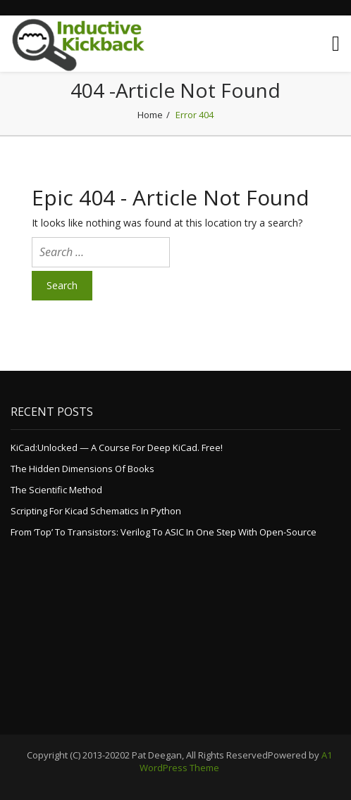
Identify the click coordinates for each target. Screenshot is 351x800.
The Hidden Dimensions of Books (82, 468)
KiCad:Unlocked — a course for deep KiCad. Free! (117, 447)
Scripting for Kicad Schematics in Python (96, 510)
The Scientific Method (56, 489)
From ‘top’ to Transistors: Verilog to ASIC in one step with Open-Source (163, 532)
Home (150, 114)
